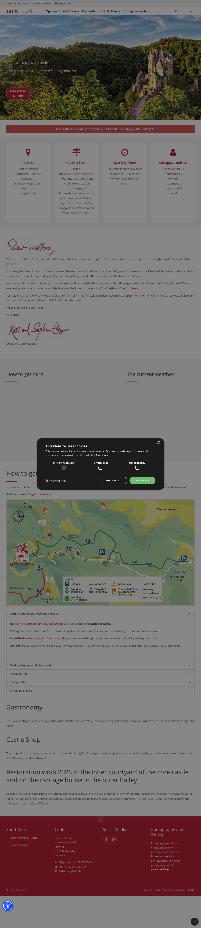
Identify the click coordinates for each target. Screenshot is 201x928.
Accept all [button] (142, 480)
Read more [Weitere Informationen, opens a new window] (102, 455)
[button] (7, 905)
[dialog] (100, 464)
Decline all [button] (113, 480)
